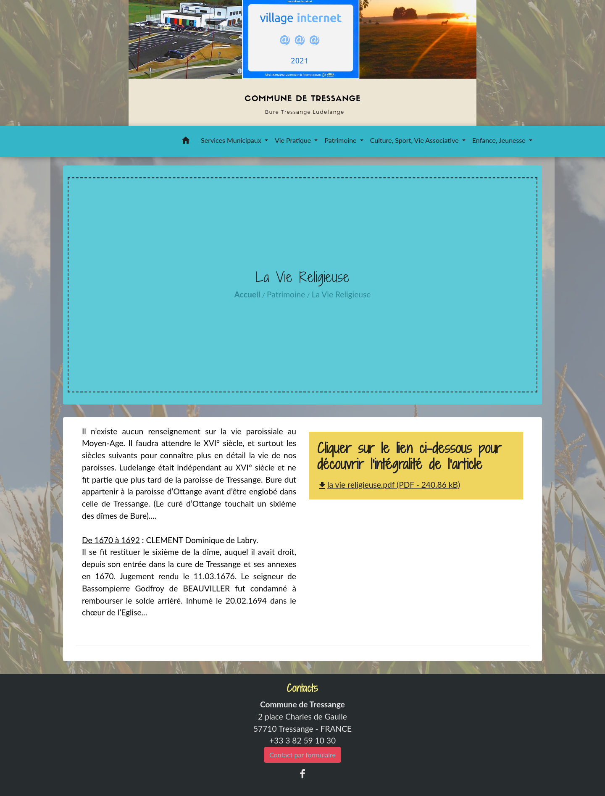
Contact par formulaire (302, 755)
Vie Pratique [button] (294, 140)
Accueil (247, 294)
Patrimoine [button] (341, 140)
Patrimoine (286, 294)
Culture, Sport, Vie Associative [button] (415, 140)
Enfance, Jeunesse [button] (499, 140)
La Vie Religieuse (341, 294)
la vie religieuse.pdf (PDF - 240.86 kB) (388, 484)
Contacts (302, 688)
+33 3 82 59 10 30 (302, 740)
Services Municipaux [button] (232, 140)
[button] (185, 141)
